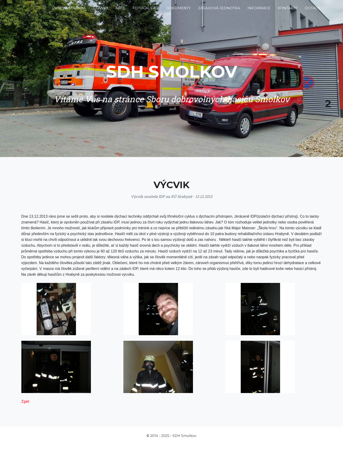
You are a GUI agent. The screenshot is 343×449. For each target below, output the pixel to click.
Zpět (25, 401)
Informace (258, 10)
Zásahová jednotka (219, 10)
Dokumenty (178, 10)
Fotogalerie (146, 10)
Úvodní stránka (69, 10)
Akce (120, 10)
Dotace (312, 10)
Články (100, 10)
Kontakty (287, 10)
